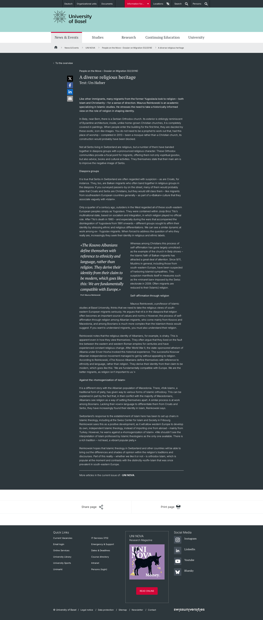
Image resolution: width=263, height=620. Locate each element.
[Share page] (92, 507)
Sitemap (123, 609)
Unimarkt (57, 569)
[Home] (56, 48)
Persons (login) (99, 569)
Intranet (95, 563)
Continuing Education (162, 37)
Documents (108, 3)
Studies (97, 37)
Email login (58, 544)
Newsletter (137, 609)
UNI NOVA (90, 48)
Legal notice (87, 609)
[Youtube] (184, 561)
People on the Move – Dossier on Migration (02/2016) (127, 48)
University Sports (62, 563)
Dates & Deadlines (100, 550)
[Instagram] (185, 540)
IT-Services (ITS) (99, 538)
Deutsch (68, 3)
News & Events (66, 37)
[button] (70, 78)
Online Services (61, 550)
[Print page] (171, 507)
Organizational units (87, 3)
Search (177, 5)
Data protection (106, 609)
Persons (195, 5)
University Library (62, 556)
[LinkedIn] (184, 551)
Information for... (136, 3)
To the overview (64, 63)
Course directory (100, 556)
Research (129, 37)
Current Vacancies (62, 538)
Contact (152, 609)
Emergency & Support (102, 544)
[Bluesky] (184, 572)
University (196, 37)
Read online (147, 591)
